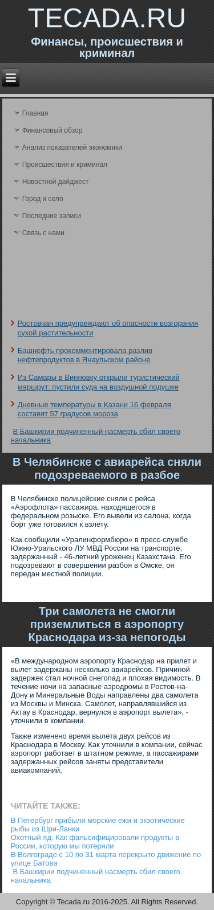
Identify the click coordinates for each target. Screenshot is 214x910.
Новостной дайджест (55, 182)
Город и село (42, 199)
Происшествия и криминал (64, 165)
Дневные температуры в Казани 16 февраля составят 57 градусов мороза (94, 409)
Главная (35, 113)
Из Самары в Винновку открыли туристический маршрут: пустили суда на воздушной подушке (99, 382)
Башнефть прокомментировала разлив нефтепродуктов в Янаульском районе (85, 355)
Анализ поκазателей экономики (72, 147)
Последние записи (51, 216)
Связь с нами (43, 233)
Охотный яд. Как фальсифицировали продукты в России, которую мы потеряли (95, 841)
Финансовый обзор (52, 130)
